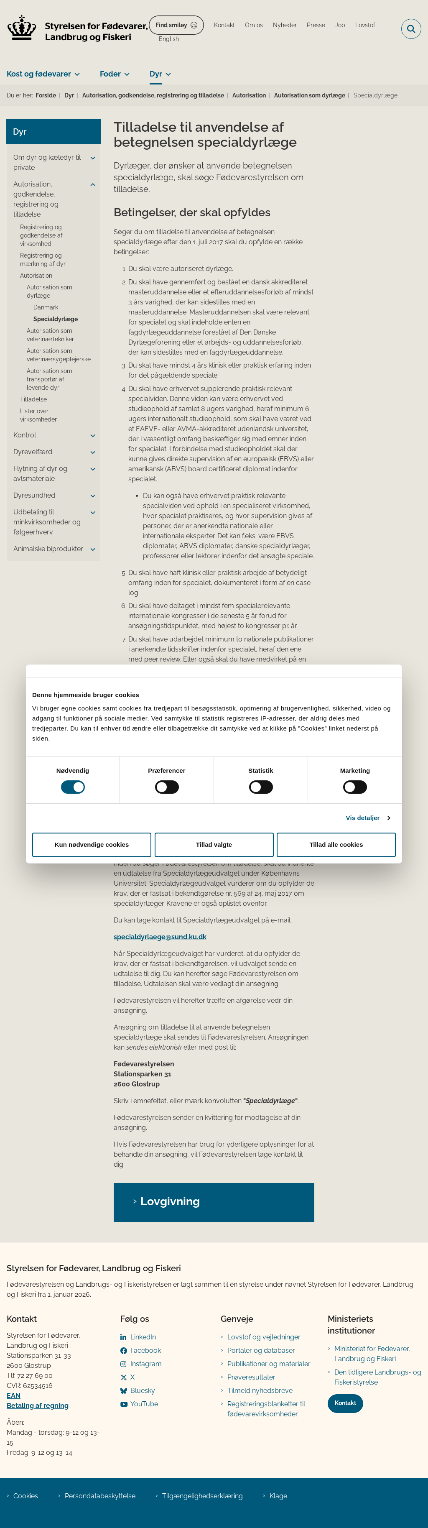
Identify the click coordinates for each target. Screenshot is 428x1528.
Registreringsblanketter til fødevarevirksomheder (266, 1409)
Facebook (145, 1350)
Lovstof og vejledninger (264, 1337)
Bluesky (142, 1391)
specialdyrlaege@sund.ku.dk (160, 937)
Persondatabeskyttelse (100, 1496)
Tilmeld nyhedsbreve (260, 1391)
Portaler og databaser (261, 1350)
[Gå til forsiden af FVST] (74, 29)
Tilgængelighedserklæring (202, 1496)
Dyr (156, 73)
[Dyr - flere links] (166, 70)
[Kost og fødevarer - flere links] (75, 70)
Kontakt (345, 1403)
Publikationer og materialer (269, 1364)
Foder (110, 73)
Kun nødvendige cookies (92, 844)
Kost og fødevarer (39, 73)
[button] (90, 158)
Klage (278, 1496)
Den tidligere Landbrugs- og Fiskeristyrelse (377, 1377)
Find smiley (171, 25)
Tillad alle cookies (336, 844)
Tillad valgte (214, 844)
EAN (13, 1396)
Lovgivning (170, 1201)
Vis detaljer (363, 817)
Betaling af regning (38, 1406)
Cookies (25, 1496)
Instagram (146, 1364)
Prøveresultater (251, 1377)
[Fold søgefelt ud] (411, 29)
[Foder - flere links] (125, 70)
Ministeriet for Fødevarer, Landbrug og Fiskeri (372, 1354)
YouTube (144, 1404)
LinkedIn (143, 1337)
